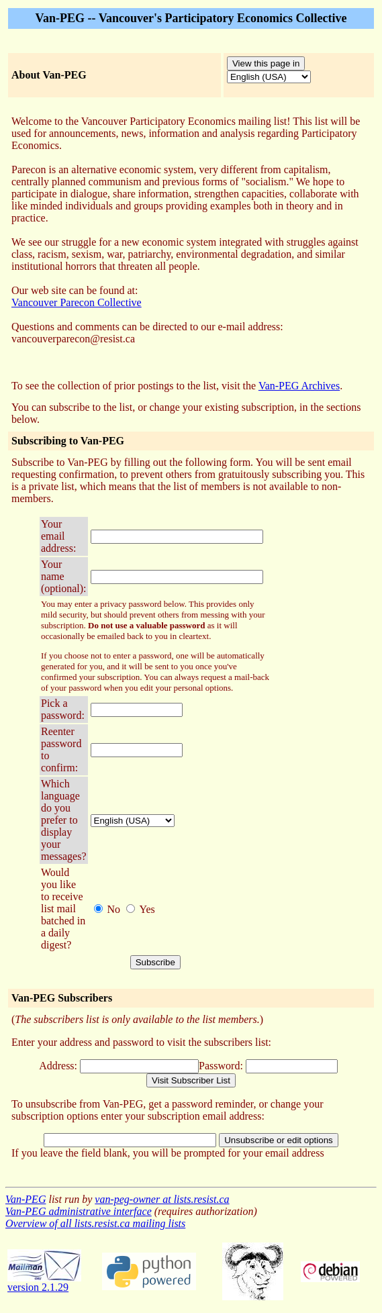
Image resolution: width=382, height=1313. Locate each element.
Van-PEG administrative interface (78, 1211)
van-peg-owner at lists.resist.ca (162, 1199)
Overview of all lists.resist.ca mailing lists (95, 1223)
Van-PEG (25, 1199)
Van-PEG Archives (299, 385)
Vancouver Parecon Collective (76, 302)
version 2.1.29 (44, 1282)
